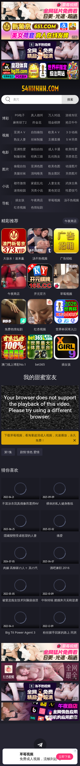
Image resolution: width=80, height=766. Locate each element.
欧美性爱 (71, 149)
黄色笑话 (54, 190)
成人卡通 (54, 149)
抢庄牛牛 (71, 122)
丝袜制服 (37, 139)
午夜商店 (37, 200)
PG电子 (20, 115)
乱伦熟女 (54, 156)
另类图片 (71, 173)
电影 (5, 152)
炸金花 (36, 122)
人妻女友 (54, 183)
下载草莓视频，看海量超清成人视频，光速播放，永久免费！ (40, 438)
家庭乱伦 (37, 183)
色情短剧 (37, 207)
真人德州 (37, 115)
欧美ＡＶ (54, 132)
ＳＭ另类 (71, 139)
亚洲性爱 (20, 149)
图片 (5, 169)
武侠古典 (71, 183)
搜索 (70, 99)
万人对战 (54, 115)
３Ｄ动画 (71, 132)
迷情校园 (20, 190)
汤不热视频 (71, 200)
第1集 (8, 452)
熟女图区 (54, 173)
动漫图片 (71, 166)
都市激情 (20, 183)
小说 (5, 186)
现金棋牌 (54, 122)
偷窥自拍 (20, 166)
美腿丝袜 (20, 173)
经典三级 (37, 156)
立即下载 (65, 757)
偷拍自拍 (37, 149)
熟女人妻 (20, 139)
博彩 (5, 118)
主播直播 (54, 139)
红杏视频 (20, 207)
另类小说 (37, 190)
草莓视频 (54, 200)
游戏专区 (71, 115)
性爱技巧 (71, 190)
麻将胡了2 (20, 122)
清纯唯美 (37, 173)
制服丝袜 (20, 156)
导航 (5, 203)
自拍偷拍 (37, 132)
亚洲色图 (37, 166)
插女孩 (19, 200)
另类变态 (71, 156)
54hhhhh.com (40, 88)
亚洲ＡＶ (20, 132)
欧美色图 (54, 166)
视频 (5, 135)
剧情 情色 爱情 (29, 452)
